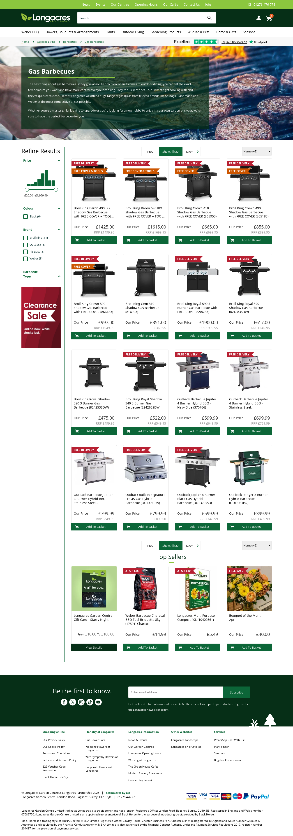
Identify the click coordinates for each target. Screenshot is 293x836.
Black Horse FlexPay (55, 777)
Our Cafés (170, 4)
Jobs (208, 4)
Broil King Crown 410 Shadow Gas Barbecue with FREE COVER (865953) (197, 212)
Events (100, 4)
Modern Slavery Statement (145, 773)
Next (189, 152)
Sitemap (219, 753)
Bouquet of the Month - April (247, 617)
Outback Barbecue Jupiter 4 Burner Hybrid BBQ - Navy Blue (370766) (196, 403)
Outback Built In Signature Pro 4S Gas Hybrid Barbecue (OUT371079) (145, 499)
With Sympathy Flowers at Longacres (101, 758)
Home (25, 42)
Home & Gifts (226, 32)
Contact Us (192, 4)
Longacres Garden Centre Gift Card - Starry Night (93, 617)
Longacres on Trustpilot (186, 747)
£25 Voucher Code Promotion (54, 768)
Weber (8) (36, 258)
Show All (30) (170, 151)
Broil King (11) (39, 238)
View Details (94, 647)
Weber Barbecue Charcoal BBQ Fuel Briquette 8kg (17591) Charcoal (145, 619)
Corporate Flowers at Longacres (98, 769)
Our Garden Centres (141, 747)
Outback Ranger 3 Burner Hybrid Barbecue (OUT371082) (248, 499)
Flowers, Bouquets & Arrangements (72, 32)
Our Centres (120, 4)
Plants (110, 32)
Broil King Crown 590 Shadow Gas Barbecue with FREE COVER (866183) (93, 307)
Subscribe (236, 692)
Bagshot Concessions (227, 760)
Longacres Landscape (184, 740)
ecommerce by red (118, 793)
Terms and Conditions (56, 753)
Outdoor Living (133, 32)
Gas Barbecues (94, 42)
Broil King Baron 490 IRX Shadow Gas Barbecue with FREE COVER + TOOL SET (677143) (92, 214)
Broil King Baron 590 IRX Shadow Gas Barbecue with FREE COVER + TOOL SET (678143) (144, 214)
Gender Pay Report (140, 780)
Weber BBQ (30, 32)
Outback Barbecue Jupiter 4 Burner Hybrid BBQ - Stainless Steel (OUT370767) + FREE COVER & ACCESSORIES (248, 407)
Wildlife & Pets (199, 32)
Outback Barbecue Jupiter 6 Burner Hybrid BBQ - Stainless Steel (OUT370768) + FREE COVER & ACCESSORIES (93, 503)
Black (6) (35, 216)
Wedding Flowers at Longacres (97, 748)
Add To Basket (90, 240)
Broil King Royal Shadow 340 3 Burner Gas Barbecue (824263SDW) (143, 403)
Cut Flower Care (95, 740)
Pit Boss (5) (37, 252)
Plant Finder (221, 747)
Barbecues (70, 42)
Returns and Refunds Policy (59, 760)
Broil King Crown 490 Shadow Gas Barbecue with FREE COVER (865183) (248, 212)
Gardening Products (166, 32)
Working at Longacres (142, 760)
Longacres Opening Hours (144, 753)
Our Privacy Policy (54, 740)
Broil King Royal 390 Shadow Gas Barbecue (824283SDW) (246, 307)
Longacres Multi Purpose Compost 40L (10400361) (196, 617)
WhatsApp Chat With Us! (229, 740)
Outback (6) (37, 245)
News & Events (137, 740)
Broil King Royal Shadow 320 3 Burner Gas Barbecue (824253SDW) (92, 403)
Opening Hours (146, 4)
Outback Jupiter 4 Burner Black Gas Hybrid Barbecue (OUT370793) (196, 499)
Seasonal (249, 32)
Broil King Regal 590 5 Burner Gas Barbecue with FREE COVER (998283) (197, 307)
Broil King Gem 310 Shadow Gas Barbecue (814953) (142, 307)
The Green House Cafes (143, 766)
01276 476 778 (264, 4)
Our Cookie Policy (54, 747)
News (86, 4)
